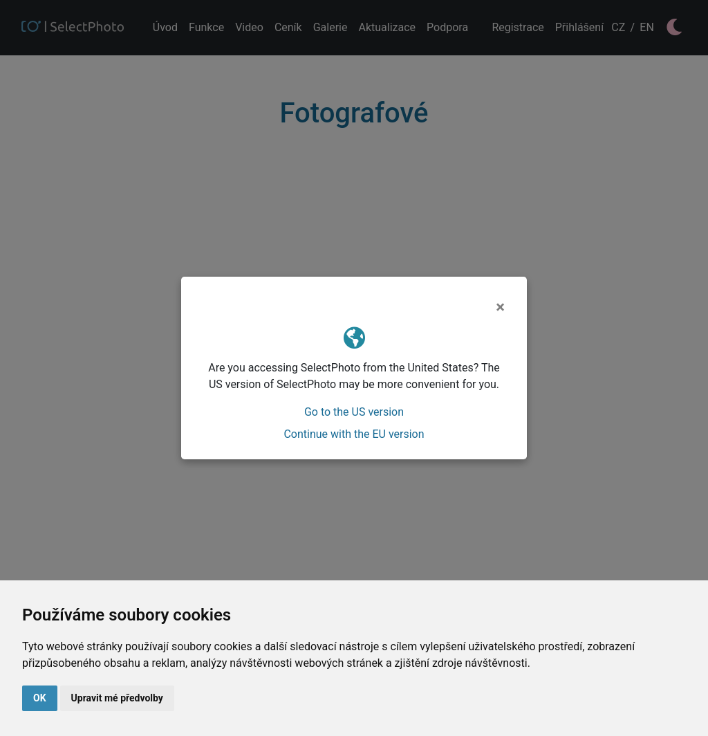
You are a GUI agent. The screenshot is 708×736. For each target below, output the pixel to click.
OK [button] (39, 697)
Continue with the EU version (353, 434)
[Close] (500, 307)
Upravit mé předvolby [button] (117, 697)
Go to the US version (354, 411)
